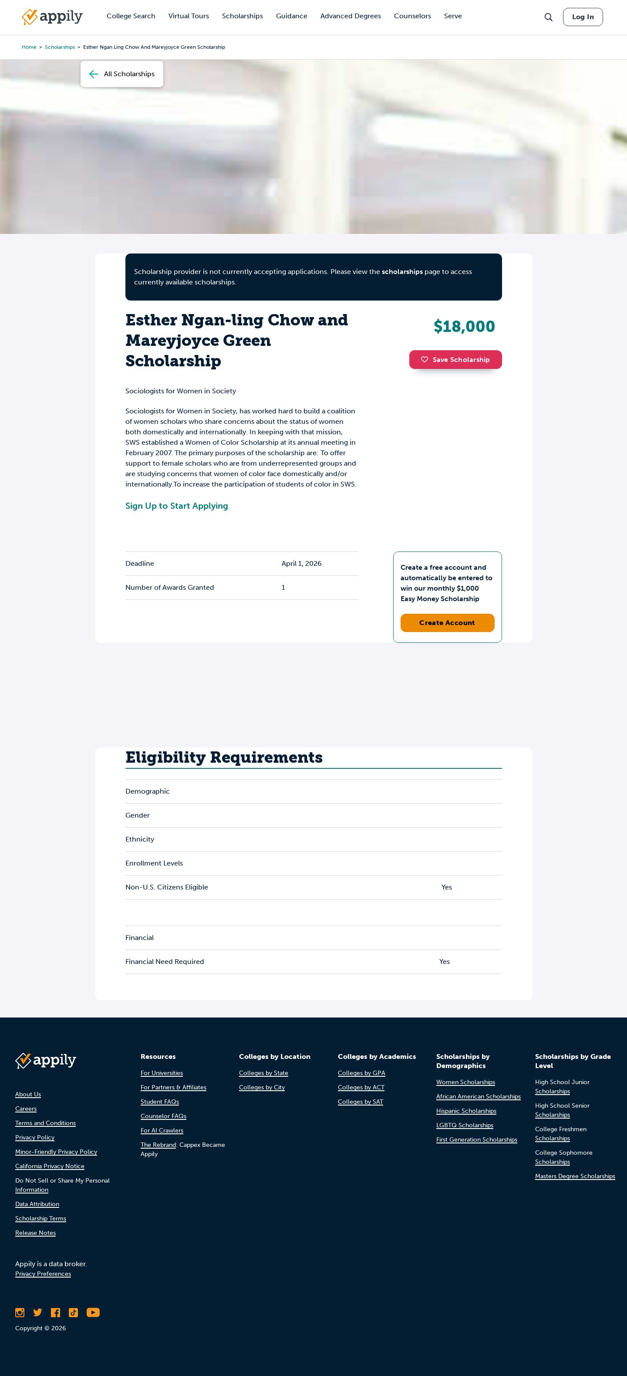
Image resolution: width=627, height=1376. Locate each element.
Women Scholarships (465, 1082)
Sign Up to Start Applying (176, 505)
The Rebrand (158, 1145)
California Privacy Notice (49, 1166)
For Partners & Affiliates (173, 1087)
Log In (583, 17)
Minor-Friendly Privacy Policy (56, 1152)
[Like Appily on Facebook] (55, 1312)
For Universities (162, 1073)
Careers (26, 1108)
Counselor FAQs (163, 1116)
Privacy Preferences (43, 1274)
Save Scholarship (455, 359)
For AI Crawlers (162, 1130)
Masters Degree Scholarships (575, 1176)
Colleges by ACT (361, 1087)
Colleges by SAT (360, 1102)
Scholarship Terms (40, 1218)
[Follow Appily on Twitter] (37, 1312)
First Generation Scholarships (476, 1139)
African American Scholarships (478, 1096)
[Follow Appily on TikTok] (73, 1312)
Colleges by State (263, 1073)
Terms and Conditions (45, 1123)
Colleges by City (262, 1087)
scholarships (402, 271)
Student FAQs (160, 1102)
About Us (28, 1094)
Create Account (447, 623)
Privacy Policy (34, 1137)
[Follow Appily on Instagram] (19, 1312)
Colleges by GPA (361, 1073)
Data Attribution (37, 1204)
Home (29, 47)
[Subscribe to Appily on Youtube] (93, 1312)
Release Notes (35, 1233)
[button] (426, 359)
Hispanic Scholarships (466, 1111)
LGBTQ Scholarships (464, 1125)
